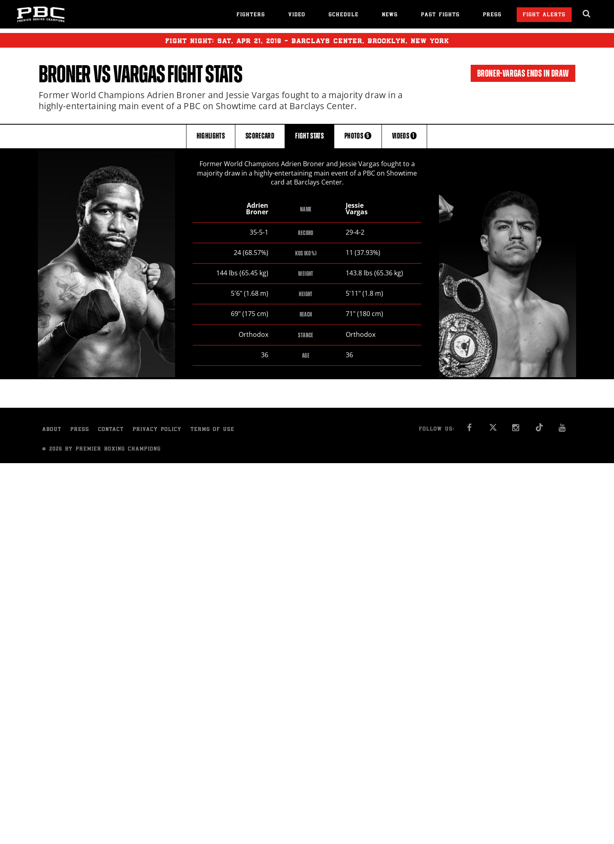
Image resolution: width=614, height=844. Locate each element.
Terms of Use (213, 430)
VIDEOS (404, 136)
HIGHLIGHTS (211, 136)
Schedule (344, 15)
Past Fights (440, 15)
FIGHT (309, 136)
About (51, 430)
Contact (111, 430)
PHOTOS (357, 136)
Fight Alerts (544, 15)
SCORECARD (260, 136)
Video (296, 15)
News (390, 15)
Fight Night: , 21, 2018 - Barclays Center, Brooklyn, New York (307, 40)
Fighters (251, 15)
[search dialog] (587, 13)
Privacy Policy (157, 430)
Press (492, 15)
